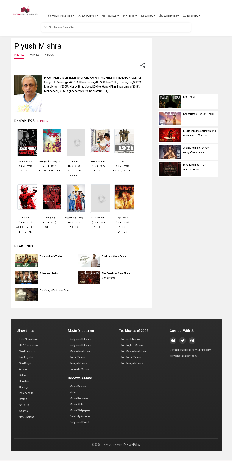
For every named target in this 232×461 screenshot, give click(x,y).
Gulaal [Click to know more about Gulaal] (25, 217)
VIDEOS (49, 54)
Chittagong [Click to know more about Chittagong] (49, 217)
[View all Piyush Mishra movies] (42, 120)
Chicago (24, 387)
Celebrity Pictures (80, 416)
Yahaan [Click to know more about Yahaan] (74, 161)
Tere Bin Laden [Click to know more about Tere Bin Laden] (98, 161)
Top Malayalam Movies (134, 351)
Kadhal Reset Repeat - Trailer (198, 113)
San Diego (25, 363)
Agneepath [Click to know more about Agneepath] (122, 217)
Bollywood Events (80, 422)
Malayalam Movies (81, 351)
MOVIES (34, 54)
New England (26, 416)
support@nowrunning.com (195, 349)
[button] (61, 15)
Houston (24, 381)
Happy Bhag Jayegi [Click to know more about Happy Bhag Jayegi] (74, 217)
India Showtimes (29, 339)
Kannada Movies (79, 369)
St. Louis (24, 404)
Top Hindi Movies (131, 339)
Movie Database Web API (184, 355)
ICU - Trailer (189, 97)
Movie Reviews (78, 386)
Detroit (23, 399)
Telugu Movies (78, 363)
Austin (23, 369)
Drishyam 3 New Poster (114, 256)
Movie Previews (79, 398)
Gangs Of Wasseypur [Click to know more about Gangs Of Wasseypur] (49, 161)
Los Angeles (26, 357)
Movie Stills (76, 404)
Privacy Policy (132, 444)
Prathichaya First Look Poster (55, 290)
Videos (74, 392)
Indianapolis (26, 393)
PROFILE (19, 54)
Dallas (22, 375)
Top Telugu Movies (132, 363)
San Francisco (27, 351)
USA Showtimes (28, 345)
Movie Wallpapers (80, 410)
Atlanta (23, 410)
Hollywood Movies (80, 345)
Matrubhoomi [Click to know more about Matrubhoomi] (98, 217)
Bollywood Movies (80, 339)
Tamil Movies (77, 357)
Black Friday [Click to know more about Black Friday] (25, 161)
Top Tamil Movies (131, 357)
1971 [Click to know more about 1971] (122, 161)
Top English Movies (132, 345)
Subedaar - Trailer (49, 273)
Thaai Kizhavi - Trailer (51, 256)
